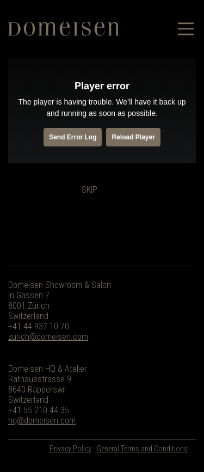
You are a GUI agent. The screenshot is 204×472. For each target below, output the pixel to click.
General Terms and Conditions (142, 448)
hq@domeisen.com (42, 420)
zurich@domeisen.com (48, 337)
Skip (89, 190)
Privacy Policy (70, 448)
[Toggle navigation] (187, 28)
